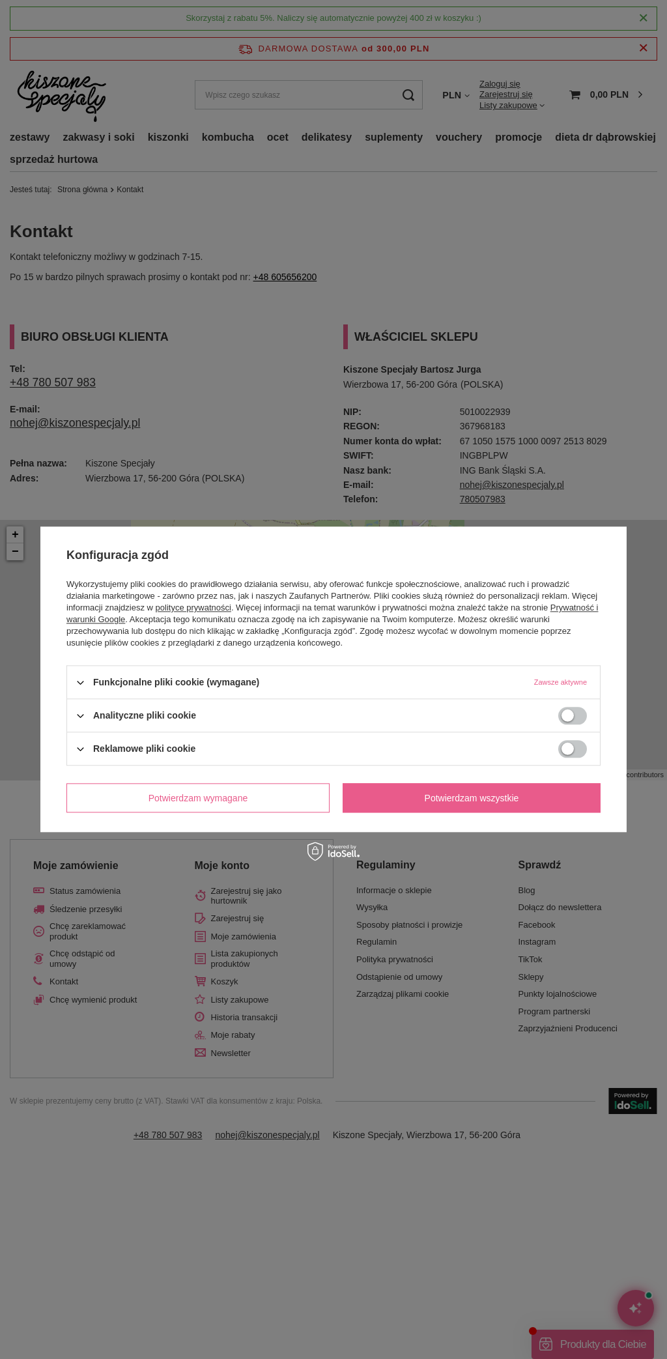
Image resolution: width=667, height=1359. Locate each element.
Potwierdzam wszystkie (472, 798)
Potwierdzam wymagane (198, 798)
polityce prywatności (193, 607)
